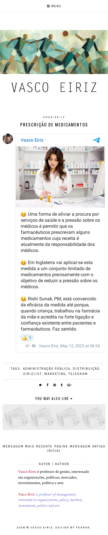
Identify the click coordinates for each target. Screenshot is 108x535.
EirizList (32, 374)
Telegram (78, 374)
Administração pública (46, 369)
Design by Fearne (72, 527)
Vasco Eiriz (27, 471)
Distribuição (86, 369)
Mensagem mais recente (27, 446)
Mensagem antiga (87, 446)
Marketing (55, 374)
